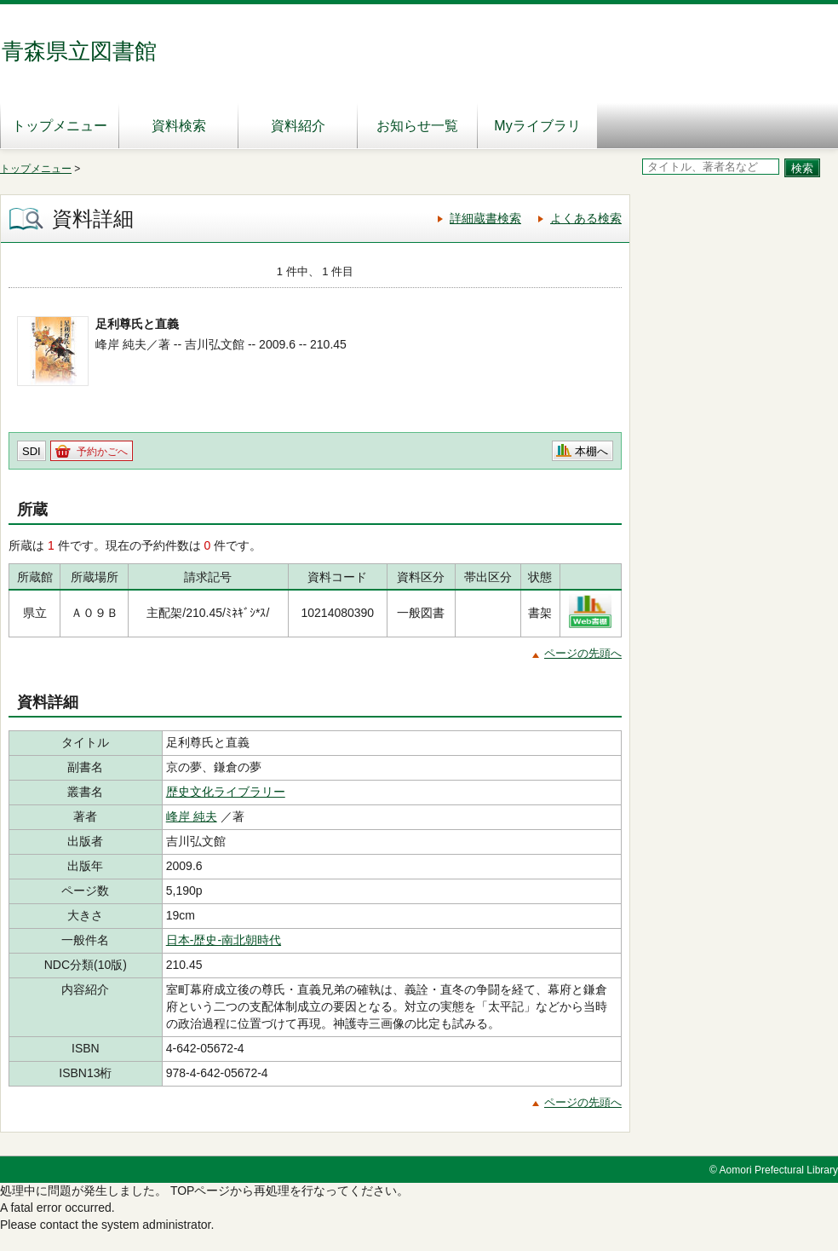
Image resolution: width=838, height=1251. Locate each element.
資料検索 (179, 125)
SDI (31, 451)
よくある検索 (586, 218)
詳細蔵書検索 (485, 218)
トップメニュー (59, 125)
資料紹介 (298, 125)
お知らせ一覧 (417, 125)
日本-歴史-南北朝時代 (223, 940)
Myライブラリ (537, 125)
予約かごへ (102, 452)
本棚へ (591, 451)
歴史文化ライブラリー (225, 791)
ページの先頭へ (583, 653)
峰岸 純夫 (191, 816)
